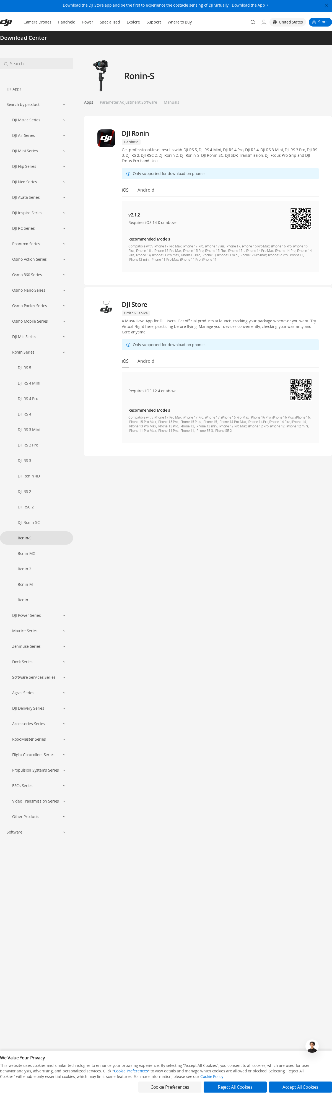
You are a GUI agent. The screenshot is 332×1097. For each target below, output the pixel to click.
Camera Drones (37, 22)
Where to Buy (180, 22)
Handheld (67, 22)
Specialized (110, 22)
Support (154, 22)
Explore (133, 22)
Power (87, 22)
